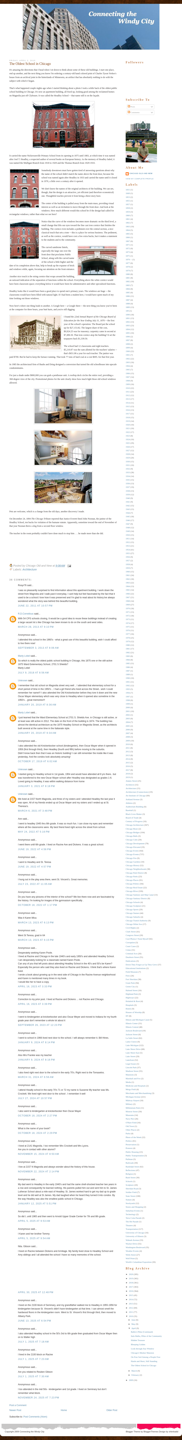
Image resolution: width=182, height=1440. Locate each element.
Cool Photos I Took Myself (137, 939)
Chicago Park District (135, 873)
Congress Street (132, 935)
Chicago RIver (132, 891)
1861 (128, 219)
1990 (128, 678)
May (133, 1324)
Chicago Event (132, 851)
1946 (128, 520)
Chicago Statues (132, 913)
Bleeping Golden (138, 1344)
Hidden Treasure (138, 1340)
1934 (128, 476)
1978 (128, 638)
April (133, 1328)
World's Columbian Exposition (139, 1262)
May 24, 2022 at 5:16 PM (34, 831)
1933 (128, 472)
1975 (128, 627)
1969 (128, 604)
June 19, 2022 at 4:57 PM (34, 866)
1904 (128, 366)
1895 (128, 333)
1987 (128, 671)
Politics (129, 1141)
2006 (128, 729)
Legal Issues (131, 1064)
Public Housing (132, 1152)
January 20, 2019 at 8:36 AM (37, 704)
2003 (128, 718)
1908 (128, 380)
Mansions (130, 1075)
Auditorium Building (134, 806)
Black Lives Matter (134, 814)
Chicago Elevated (133, 847)
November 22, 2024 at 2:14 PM (38, 1171)
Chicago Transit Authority (137, 920)
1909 (128, 384)
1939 (128, 494)
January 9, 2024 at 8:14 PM (36, 1042)
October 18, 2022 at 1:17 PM (37, 905)
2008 (128, 737)
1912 (128, 395)
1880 (128, 274)
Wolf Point (130, 1258)
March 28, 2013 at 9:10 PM (36, 627)
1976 (128, 630)
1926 (128, 447)
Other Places (131, 1130)
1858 (128, 208)
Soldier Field (131, 1192)
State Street (130, 1196)
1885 (128, 292)
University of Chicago (135, 1232)
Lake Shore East (132, 1053)
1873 (128, 252)
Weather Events (132, 1251)
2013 (128, 755)
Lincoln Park (131, 1067)
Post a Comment (17, 1405)
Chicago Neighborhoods (136, 869)
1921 (128, 428)
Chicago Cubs (132, 839)
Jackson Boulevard (134, 1030)
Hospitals (130, 1005)
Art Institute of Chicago (136, 795)
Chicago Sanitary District (136, 898)
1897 (128, 340)
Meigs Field (131, 1089)
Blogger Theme (133, 1431)
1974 (128, 623)
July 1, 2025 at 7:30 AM (33, 1376)
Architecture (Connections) (137, 792)
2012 (128, 751)
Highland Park (132, 994)
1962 (128, 579)
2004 (128, 722)
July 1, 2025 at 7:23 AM (33, 1359)
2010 (128, 744)
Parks (128, 1133)
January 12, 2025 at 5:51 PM (37, 1203)
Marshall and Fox (133, 1078)
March (134, 1371)
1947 (128, 524)
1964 (128, 586)
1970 (128, 608)
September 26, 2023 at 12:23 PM (40, 1025)
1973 (128, 619)
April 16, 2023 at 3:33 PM (35, 986)
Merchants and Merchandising (138, 1093)
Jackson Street (132, 1034)
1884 (128, 289)
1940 (128, 498)
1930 (128, 461)
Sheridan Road (132, 1188)
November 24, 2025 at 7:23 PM (38, 1397)
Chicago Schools (133, 902)
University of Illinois (134, 1236)
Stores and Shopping (134, 1207)
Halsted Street (132, 990)
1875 (128, 256)
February (135, 1375)
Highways (130, 997)
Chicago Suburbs (133, 917)
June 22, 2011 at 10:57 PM (35, 605)
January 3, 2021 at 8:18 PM (36, 786)
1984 (128, 660)
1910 (128, 388)
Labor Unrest (131, 1042)
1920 (128, 425)
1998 (128, 700)
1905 (128, 369)
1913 (128, 399)
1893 (128, 325)
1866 (128, 237)
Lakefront (130, 1060)
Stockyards (130, 1203)
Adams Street (131, 781)
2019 (128, 777)
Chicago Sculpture (133, 906)
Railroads (130, 1163)
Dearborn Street (132, 957)
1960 (128, 571)
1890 (128, 314)
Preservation (131, 1144)
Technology (131, 1214)
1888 (128, 303)
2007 (128, 733)
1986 (128, 667)
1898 (128, 344)
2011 (128, 748)
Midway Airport (132, 1100)
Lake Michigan (132, 1045)
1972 (128, 615)
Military (129, 1104)
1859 (128, 212)
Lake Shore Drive (133, 1049)
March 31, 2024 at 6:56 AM (36, 1077)
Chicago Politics (132, 884)
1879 (128, 270)
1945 (128, 516)
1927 (128, 450)
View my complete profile (140, 179)
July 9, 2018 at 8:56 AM (33, 672)
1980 (128, 645)
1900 (128, 351)
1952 (128, 542)
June (133, 1320)
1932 (128, 469)
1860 (128, 215)
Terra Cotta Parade (133, 1218)
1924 (128, 439)
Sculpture (130, 1185)
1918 (128, 417)
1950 (128, 535)
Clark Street (131, 931)
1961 (128, 575)
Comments (134, 112)
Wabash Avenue (132, 1240)
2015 (128, 762)
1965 (128, 590)
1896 (128, 336)
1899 (128, 347)
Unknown (23, 680)
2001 (128, 711)
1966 (128, 594)
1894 (128, 329)
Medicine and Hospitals (136, 1086)
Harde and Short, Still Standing (144, 1361)
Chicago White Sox (134, 924)
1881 (128, 278)
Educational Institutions (136, 968)
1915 (128, 406)
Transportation (132, 1229)
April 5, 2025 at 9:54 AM (34, 1238)
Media (128, 1082)
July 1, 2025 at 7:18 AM (33, 1341)
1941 (128, 502)
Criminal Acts (131, 953)
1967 (128, 597)
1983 (128, 656)
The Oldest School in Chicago (30, 64)
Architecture (30, 569)
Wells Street (131, 1255)
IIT (127, 1016)
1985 (128, 663)
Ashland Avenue (132, 799)
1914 (128, 403)
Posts (131, 107)
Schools (129, 1181)
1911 (128, 392)
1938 (128, 491)
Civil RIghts (131, 928)
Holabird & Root (133, 1001)
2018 (128, 773)
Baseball (129, 810)
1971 (128, 612)
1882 (128, 281)
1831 (128, 189)
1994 (128, 693)
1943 (128, 509)
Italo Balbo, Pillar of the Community (146, 1336)
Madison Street (132, 1071)
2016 (128, 766)
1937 (128, 487)
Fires (128, 975)
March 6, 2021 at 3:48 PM (35, 810)
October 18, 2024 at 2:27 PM (37, 1115)
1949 (128, 531)
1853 (128, 197)
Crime (128, 950)
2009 (128, 740)
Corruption (130, 942)
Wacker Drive (131, 1244)
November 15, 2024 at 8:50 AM (38, 1154)
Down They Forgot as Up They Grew (141, 964)
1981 (128, 649)
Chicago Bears (132, 829)
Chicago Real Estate (134, 887)
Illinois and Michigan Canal (137, 1020)
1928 (128, 454)
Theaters (129, 1225)
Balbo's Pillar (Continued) (142, 1332)
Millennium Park (133, 1108)
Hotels (128, 1009)
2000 (128, 707)
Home (64, 1410)
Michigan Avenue (133, 1097)
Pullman (129, 1159)
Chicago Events (132, 854)
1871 (128, 245)
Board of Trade (132, 818)
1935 (128, 480)
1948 (128, 527)
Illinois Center (132, 1023)
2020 (131, 1274)
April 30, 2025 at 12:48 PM (35, 1292)
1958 (128, 564)
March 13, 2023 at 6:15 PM (36, 940)
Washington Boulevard (135, 1247)
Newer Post (15, 1410)
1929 (128, 458)
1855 (128, 201)
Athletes (129, 803)
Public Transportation (135, 1155)
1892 (128, 322)
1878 (128, 267)
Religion (129, 1174)
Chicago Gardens (133, 862)
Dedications (131, 961)
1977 (128, 634)
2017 (128, 770)
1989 (128, 674)
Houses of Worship (134, 1012)
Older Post (111, 1410)
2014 (128, 759)
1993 (128, 689)
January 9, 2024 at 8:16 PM (36, 1059)
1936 (128, 483)
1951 (128, 538)
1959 (128, 568)
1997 (128, 696)
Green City (130, 986)
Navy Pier (130, 1119)
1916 (128, 410)
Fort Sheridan (131, 979)
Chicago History (132, 865)
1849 (128, 193)
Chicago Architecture (135, 825)
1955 (128, 553)
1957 (128, 560)
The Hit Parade (132, 1221)
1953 (128, 546)
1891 (128, 318)
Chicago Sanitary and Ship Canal (140, 895)
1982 (128, 652)
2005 (128, 726)
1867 (128, 241)
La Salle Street (132, 1038)
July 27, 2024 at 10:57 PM (35, 1098)
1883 (128, 285)
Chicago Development (135, 843)
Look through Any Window (142, 1348)
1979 (128, 641)
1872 (128, 248)
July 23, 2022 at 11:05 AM (35, 884)
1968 (128, 601)
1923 (128, 436)
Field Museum (132, 972)
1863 (128, 226)
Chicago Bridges (133, 832)
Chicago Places (132, 880)
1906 (128, 373)
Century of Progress (134, 821)
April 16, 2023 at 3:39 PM (35, 1004)
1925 (128, 443)
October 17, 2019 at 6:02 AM (37, 761)
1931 (128, 465)
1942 (128, 505)
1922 (128, 432)
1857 (128, 204)
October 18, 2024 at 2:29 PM (37, 1133)
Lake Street (130, 1056)
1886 (128, 296)
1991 (128, 682)
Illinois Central (132, 1027)
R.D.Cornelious (25, 613)
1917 (128, 413)
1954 (128, 549)
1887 (128, 300)
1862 (128, 222)
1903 (128, 362)
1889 (128, 307)
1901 (128, 355)
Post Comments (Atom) (35, 1416)
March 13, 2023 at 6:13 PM (36, 922)
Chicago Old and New (140, 173)
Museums (130, 1115)
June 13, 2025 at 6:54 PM (34, 1320)
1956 (128, 557)
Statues (129, 1199)
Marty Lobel (24, 656)
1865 (128, 234)
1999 (128, 704)
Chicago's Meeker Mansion (142, 1353)
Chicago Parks (132, 876)
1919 (128, 421)
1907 (128, 377)
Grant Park (130, 983)
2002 (128, 715)
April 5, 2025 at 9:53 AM (34, 1221)
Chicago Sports (132, 909)
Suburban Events (133, 1211)
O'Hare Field (131, 1122)
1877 (128, 263)
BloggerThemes (150, 1431)
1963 (128, 582)
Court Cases (131, 946)
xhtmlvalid (173, 1431)
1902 (128, 359)
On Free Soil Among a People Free (145, 1357)
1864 (128, 230)
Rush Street (130, 1177)
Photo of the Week (133, 1137)
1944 (128, 513)
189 (127, 311)
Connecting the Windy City (32, 1431)
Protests (129, 1148)
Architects (130, 785)
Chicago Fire (131, 858)
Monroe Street (132, 1111)
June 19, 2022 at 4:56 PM (34, 849)
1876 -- (129, 259)
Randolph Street (132, 1166)
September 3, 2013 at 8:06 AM (38, 648)
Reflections (130, 1170)
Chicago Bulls (132, 836)
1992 (128, 685)
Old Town (130, 1126)
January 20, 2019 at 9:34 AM (37, 733)
